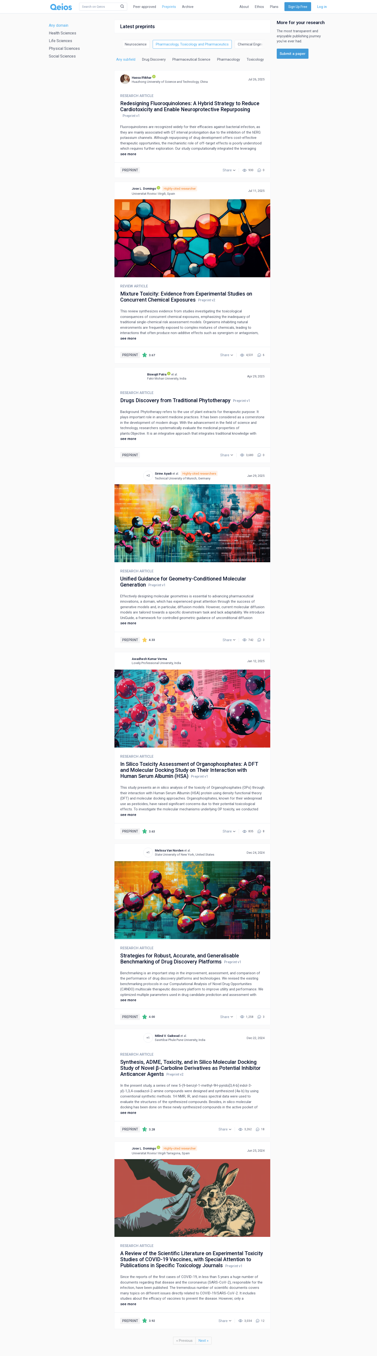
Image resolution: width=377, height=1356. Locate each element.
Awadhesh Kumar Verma (149, 659)
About (244, 7)
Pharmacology (228, 59)
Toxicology (255, 59)
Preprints (169, 7)
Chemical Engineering (254, 44)
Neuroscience (136, 44)
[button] (229, 170)
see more (128, 154)
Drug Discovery (154, 59)
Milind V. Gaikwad (167, 1036)
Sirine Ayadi (163, 473)
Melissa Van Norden (169, 850)
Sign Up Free (297, 7)
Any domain (58, 25)
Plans (274, 7)
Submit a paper (293, 54)
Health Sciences (62, 33)
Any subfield (125, 59)
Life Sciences (60, 41)
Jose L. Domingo (144, 188)
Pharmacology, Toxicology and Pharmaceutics (192, 44)
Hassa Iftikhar (141, 77)
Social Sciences (62, 56)
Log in (322, 7)
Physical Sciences (64, 48)
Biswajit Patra (156, 374)
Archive (188, 7)
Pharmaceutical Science (191, 59)
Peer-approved (144, 7)
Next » (203, 1340)
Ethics (259, 7)
